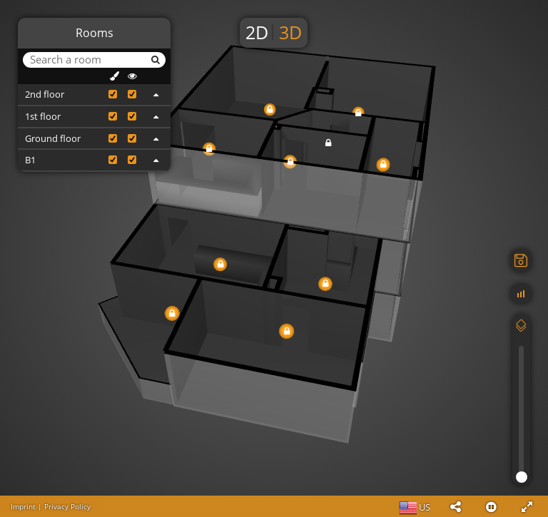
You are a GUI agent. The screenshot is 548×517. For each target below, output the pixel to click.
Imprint (23, 506)
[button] (455, 506)
